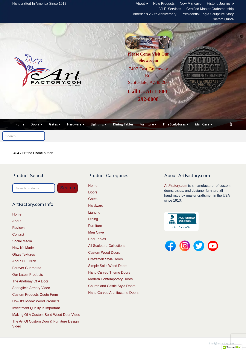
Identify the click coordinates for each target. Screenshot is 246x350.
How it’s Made (23, 248)
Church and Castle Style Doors (111, 286)
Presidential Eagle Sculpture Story (208, 14)
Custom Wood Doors (104, 252)
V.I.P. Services (170, 9)
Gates (53, 124)
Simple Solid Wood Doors (107, 266)
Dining (93, 219)
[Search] (231, 124)
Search (67, 187)
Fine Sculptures (174, 124)
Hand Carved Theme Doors (109, 272)
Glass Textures (23, 254)
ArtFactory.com (175, 185)
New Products (164, 3)
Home (19, 124)
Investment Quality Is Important (36, 308)
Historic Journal (218, 3)
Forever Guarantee (26, 268)
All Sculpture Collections (106, 245)
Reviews (18, 227)
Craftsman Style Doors (105, 259)
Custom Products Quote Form (35, 294)
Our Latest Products (27, 274)
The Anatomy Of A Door (30, 281)
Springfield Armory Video (31, 288)
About (140, 3)
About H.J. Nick (24, 261)
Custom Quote (223, 19)
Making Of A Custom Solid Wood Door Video (46, 315)
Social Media (22, 241)
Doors (35, 124)
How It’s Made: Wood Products (35, 301)
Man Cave (202, 124)
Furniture (147, 124)
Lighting (97, 124)
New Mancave (191, 3)
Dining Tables (123, 124)
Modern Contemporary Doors (110, 279)
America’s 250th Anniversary (154, 14)
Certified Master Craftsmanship (210, 9)
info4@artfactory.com (221, 343)
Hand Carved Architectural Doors (113, 292)
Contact (18, 234)
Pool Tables (97, 239)
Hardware (74, 124)
